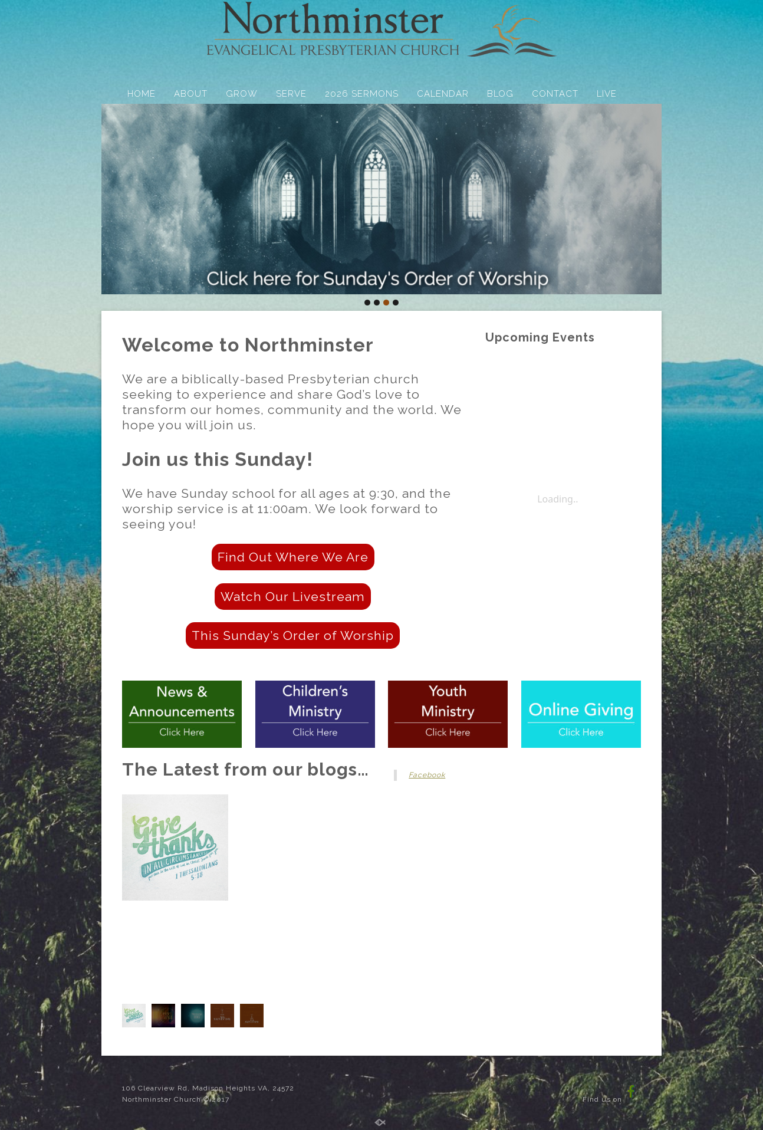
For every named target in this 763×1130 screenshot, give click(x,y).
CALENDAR (443, 93)
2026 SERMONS (362, 93)
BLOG (500, 93)
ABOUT (191, 93)
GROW (242, 93)
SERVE (291, 93)
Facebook (427, 775)
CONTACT (555, 93)
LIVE (607, 93)
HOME (141, 93)
